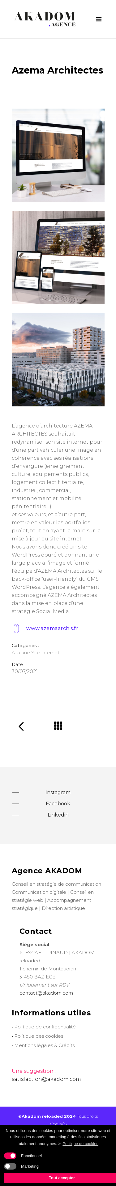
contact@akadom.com (46, 993)
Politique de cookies (80, 1143)
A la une (21, 653)
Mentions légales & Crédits (44, 1045)
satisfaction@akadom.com (46, 1079)
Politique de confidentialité (45, 1027)
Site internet (45, 653)
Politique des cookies (38, 1036)
